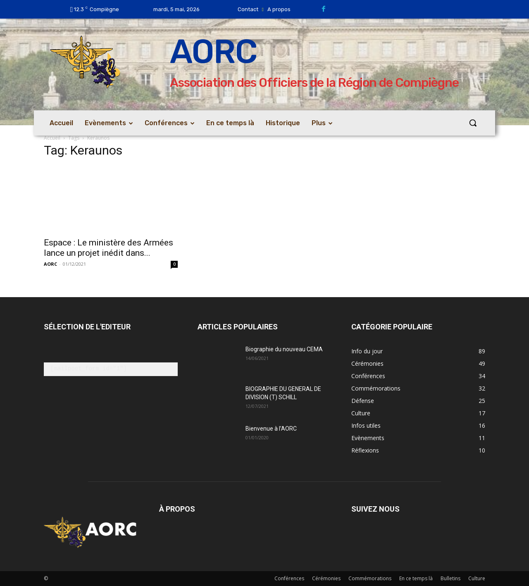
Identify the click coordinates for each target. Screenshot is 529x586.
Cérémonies (326, 578)
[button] (472, 122)
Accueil (52, 137)
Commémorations (369, 578)
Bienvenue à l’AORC (271, 428)
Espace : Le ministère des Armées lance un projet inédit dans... (108, 248)
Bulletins (450, 578)
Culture (476, 578)
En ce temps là (416, 578)
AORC (50, 264)
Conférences (289, 578)
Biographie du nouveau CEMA (284, 349)
